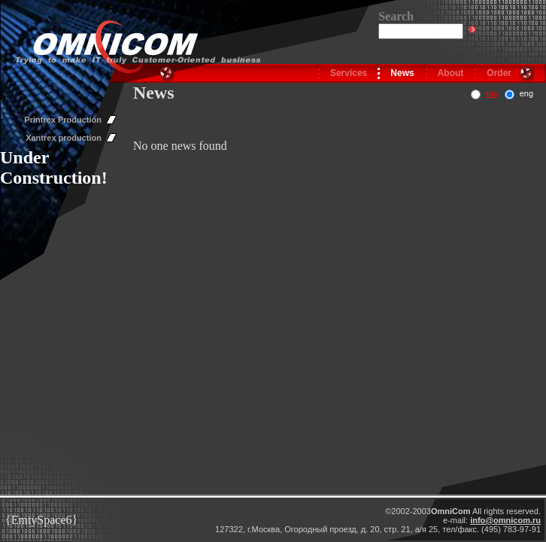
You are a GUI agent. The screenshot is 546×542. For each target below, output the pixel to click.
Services (348, 73)
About (451, 73)
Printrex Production (63, 119)
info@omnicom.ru (505, 520)
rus (491, 93)
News (402, 73)
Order (499, 73)
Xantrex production (64, 137)
